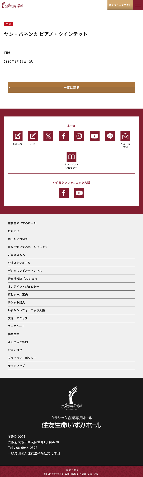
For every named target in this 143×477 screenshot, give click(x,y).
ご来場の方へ (16, 255)
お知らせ (18, 138)
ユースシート (16, 326)
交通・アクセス (18, 318)
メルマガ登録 (125, 139)
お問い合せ (15, 350)
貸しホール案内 (18, 294)
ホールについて (18, 239)
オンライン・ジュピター (71, 160)
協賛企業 (13, 334)
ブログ (33, 138)
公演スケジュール (19, 263)
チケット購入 (16, 302)
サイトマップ (16, 366)
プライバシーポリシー (22, 358)
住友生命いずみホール (22, 223)
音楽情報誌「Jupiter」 (23, 278)
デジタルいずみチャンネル (25, 271)
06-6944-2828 (27, 447)
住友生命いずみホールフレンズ (28, 247)
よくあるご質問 (18, 342)
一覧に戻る (71, 87)
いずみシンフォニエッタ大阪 (26, 310)
